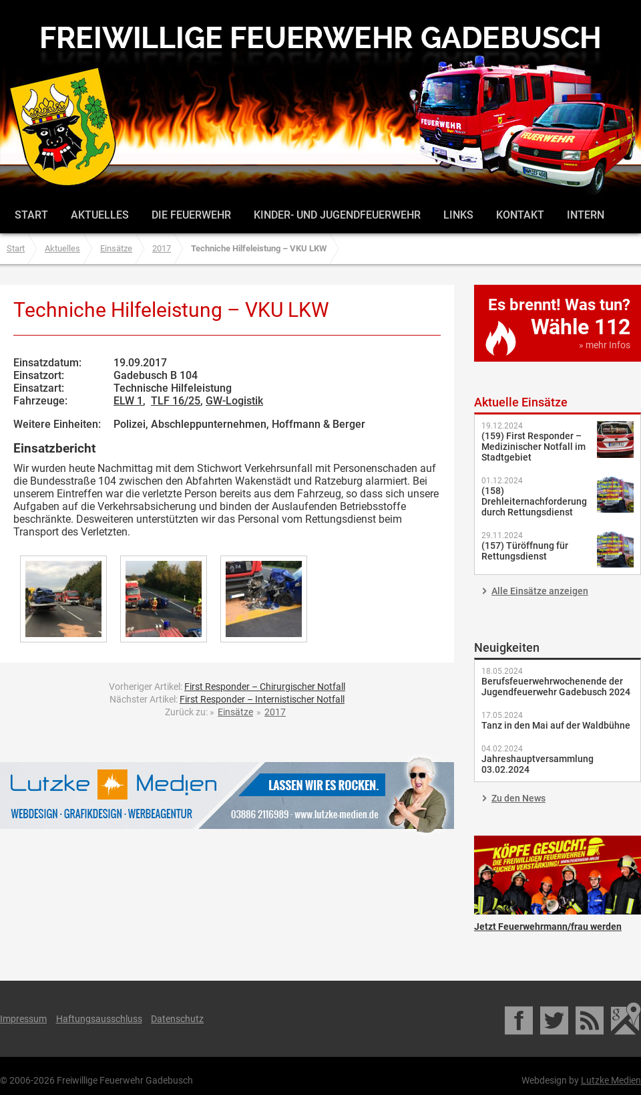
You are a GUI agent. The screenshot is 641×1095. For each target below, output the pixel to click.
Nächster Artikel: (227, 699)
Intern (585, 215)
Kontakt (520, 215)
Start (31, 215)
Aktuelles (100, 215)
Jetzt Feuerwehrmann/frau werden (557, 875)
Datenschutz (177, 1018)
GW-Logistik (234, 400)
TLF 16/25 (175, 400)
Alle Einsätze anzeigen (539, 591)
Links (458, 215)
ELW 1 (128, 400)
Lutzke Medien (227, 795)
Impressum (23, 1018)
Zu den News (518, 798)
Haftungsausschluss (99, 1018)
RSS (591, 1019)
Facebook (520, 1019)
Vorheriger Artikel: (227, 686)
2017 (161, 248)
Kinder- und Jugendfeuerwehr (337, 215)
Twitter (555, 1019)
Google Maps (626, 1019)
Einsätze (116, 248)
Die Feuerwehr (191, 215)
